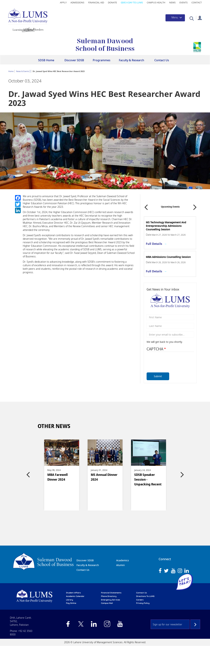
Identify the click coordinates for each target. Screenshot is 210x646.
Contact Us (161, 60)
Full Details (154, 244)
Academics (122, 560)
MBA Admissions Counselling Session (168, 257)
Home (11, 71)
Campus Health (156, 2)
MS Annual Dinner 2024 (104, 476)
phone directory (108, 596)
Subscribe (195, 624)
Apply (63, 2)
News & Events (22, 71)
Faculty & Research (131, 60)
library (69, 600)
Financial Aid (96, 2)
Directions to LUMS (145, 596)
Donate (112, 2)
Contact (196, 2)
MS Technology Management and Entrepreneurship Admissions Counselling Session (166, 226)
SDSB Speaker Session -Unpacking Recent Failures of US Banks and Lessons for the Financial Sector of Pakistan (148, 479)
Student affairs (73, 592)
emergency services (110, 600)
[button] (191, 18)
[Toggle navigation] (175, 17)
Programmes (101, 60)
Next (195, 206)
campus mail (107, 603)
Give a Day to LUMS (132, 2)
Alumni (120, 565)
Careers (139, 600)
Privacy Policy (142, 603)
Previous (146, 206)
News (172, 2)
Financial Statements (111, 592)
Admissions (77, 2)
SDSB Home (46, 60)
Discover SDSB (74, 60)
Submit (158, 376)
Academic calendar (75, 596)
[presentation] (169, 361)
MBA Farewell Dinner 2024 (57, 476)
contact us (141, 592)
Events (183, 2)
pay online (71, 603)
